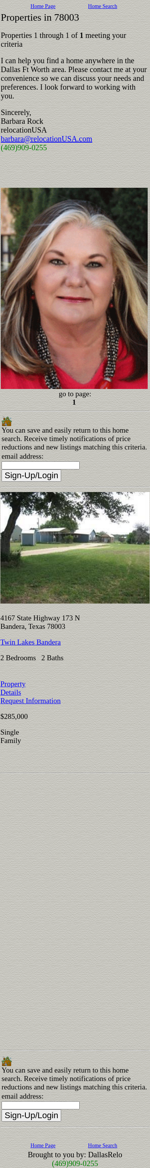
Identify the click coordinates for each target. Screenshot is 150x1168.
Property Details (12, 688)
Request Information (30, 701)
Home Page (42, 6)
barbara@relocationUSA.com (46, 139)
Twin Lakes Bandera (30, 642)
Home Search (102, 6)
